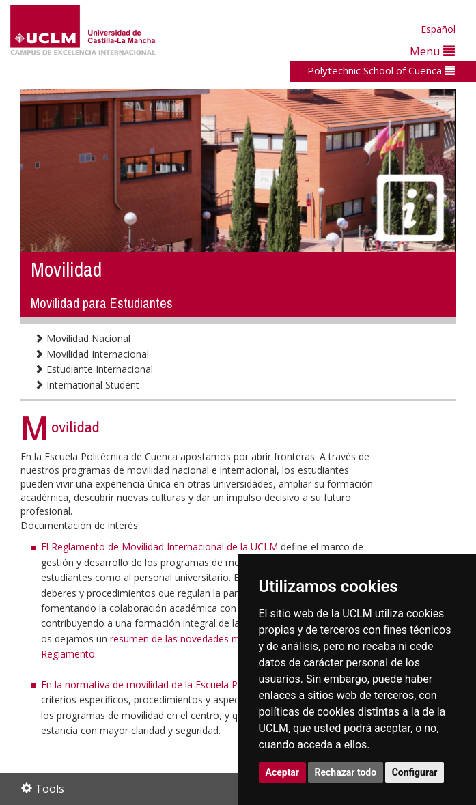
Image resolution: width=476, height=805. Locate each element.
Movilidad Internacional (91, 354)
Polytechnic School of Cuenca (381, 70)
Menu (432, 51)
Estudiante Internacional (93, 369)
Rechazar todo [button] (346, 772)
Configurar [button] (415, 772)
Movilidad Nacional (82, 338)
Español (438, 29)
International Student (86, 384)
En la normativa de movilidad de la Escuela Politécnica (160, 684)
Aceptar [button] (283, 772)
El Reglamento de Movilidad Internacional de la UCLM (161, 546)
